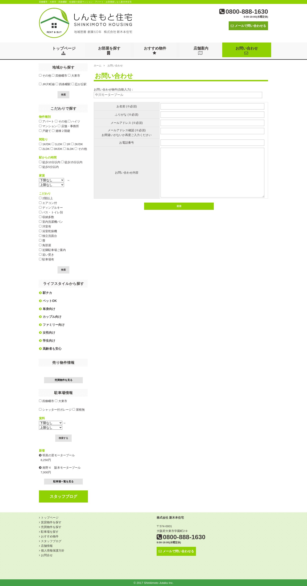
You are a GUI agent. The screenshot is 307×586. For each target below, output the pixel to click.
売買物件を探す (51, 526)
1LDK (57, 144)
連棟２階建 (61, 130)
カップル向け (50, 316)
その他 (45, 75)
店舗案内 (201, 50)
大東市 (74, 75)
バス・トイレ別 (51, 212)
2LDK (44, 148)
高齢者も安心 (50, 348)
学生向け (47, 340)
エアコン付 (48, 202)
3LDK (68, 148)
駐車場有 (46, 259)
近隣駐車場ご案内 (52, 249)
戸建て (45, 130)
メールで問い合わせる (248, 25)
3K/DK (56, 148)
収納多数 (46, 216)
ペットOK (48, 300)
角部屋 (45, 245)
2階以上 (46, 198)
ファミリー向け (52, 324)
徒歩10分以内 (49, 162)
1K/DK (45, 144)
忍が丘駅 (79, 84)
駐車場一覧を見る (63, 481)
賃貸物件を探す (51, 522)
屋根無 (78, 409)
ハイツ (74, 121)
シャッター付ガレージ (55, 409)
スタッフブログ (63, 496)
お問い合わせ (247, 50)
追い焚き (46, 254)
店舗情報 (47, 545)
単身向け (47, 308)
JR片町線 (47, 84)
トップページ (64, 50)
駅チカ (45, 292)
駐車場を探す (50, 531)
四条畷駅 (63, 84)
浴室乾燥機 (48, 231)
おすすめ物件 (155, 50)
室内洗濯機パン (51, 221)
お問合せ (47, 555)
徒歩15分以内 (71, 162)
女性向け (47, 332)
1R (66, 144)
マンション (48, 126)
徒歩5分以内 (49, 166)
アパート (46, 121)
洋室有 (45, 226)
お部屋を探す (109, 50)
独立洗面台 (48, 235)
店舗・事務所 (68, 126)
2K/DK (77, 144)
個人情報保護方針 (52, 550)
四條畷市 (59, 75)
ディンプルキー (51, 207)
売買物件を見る (63, 379)
